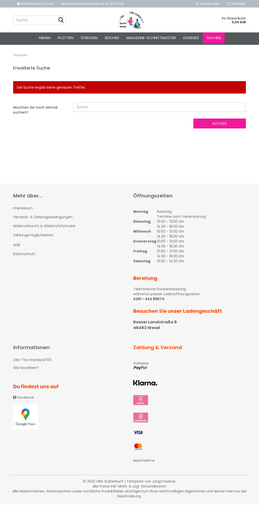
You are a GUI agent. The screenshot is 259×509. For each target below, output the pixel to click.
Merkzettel (236, 3)
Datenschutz (24, 258)
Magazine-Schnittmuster (151, 37)
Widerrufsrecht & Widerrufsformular (44, 230)
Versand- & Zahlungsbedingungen (43, 221)
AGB (16, 249)
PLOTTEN (65, 37)
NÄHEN (45, 37)
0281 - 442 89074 (148, 303)
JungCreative (163, 485)
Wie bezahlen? (25, 372)
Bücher (112, 37)
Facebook (23, 401)
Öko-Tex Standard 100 (32, 364)
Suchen (214, 37)
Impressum (23, 212)
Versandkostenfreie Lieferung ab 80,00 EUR (92, 3)
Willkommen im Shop (35, 3)
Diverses (191, 37)
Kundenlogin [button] (208, 3)
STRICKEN (89, 37)
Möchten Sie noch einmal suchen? (35, 114)
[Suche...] (61, 20)
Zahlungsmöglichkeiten (33, 239)
